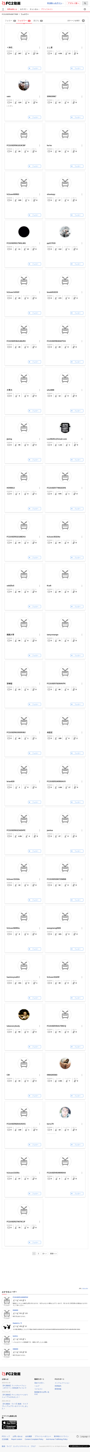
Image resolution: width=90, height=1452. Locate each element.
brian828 (10, 781)
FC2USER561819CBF (16, 145)
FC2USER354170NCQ (56, 1026)
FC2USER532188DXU (16, 537)
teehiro (15, 1336)
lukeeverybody (13, 1026)
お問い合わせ (17, 1436)
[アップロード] (3, 9)
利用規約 (58, 1386)
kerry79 (50, 1124)
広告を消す (85, 1288)
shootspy (51, 194)
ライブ (9, 1446)
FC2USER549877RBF (10, 14)
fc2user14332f (13, 292)
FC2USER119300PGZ (20, 1297)
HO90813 (11, 488)
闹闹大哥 (10, 635)
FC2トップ (6, 1436)
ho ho (49, 145)
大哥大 (9, 390)
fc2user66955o (13, 928)
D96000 (15, 1349)
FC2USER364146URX (16, 341)
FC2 (7, 3)
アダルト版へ (73, 3)
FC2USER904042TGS (56, 341)
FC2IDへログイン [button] (55, 3)
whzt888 (50, 390)
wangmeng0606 (54, 928)
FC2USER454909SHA (56, 1173)
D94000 (15, 1310)
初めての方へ (39, 1383)
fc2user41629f (53, 977)
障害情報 (58, 1389)
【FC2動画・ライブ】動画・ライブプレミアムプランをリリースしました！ (15, 1406)
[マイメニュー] (85, 9)
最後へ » (53, 1253)
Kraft (49, 586)
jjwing (9, 439)
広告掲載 (5, 1439)
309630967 (51, 96)
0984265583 (52, 1075)
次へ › (44, 1253)
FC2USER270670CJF (16, 1222)
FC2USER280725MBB (56, 879)
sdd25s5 (10, 586)
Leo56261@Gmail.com (57, 439)
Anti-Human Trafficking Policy (57, 1439)
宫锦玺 (9, 684)
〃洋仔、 (10, 48)
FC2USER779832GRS (56, 488)
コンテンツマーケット (21, 1446)
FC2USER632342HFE (16, 830)
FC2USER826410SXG (16, 1124)
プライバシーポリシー (43, 1436)
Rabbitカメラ (17, 1323)
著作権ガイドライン (61, 1436)
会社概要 (28, 1436)
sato (9, 96)
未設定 (49, 732)
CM (8, 1075)
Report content (16, 1439)
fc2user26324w (53, 537)
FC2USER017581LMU (16, 243)
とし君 (49, 48)
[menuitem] (85, 3)
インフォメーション (62, 1383)
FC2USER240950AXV (56, 781)
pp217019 (51, 243)
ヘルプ (36, 1386)
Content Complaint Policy (34, 1439)
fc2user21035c (13, 1173)
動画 (3, 1446)
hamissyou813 (13, 977)
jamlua (50, 830)
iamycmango (52, 635)
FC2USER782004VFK (56, 684)
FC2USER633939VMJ (16, 732)
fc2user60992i (13, 194)
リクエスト (38, 1389)
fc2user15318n (13, 879)
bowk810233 (52, 292)
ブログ (33, 1446)
